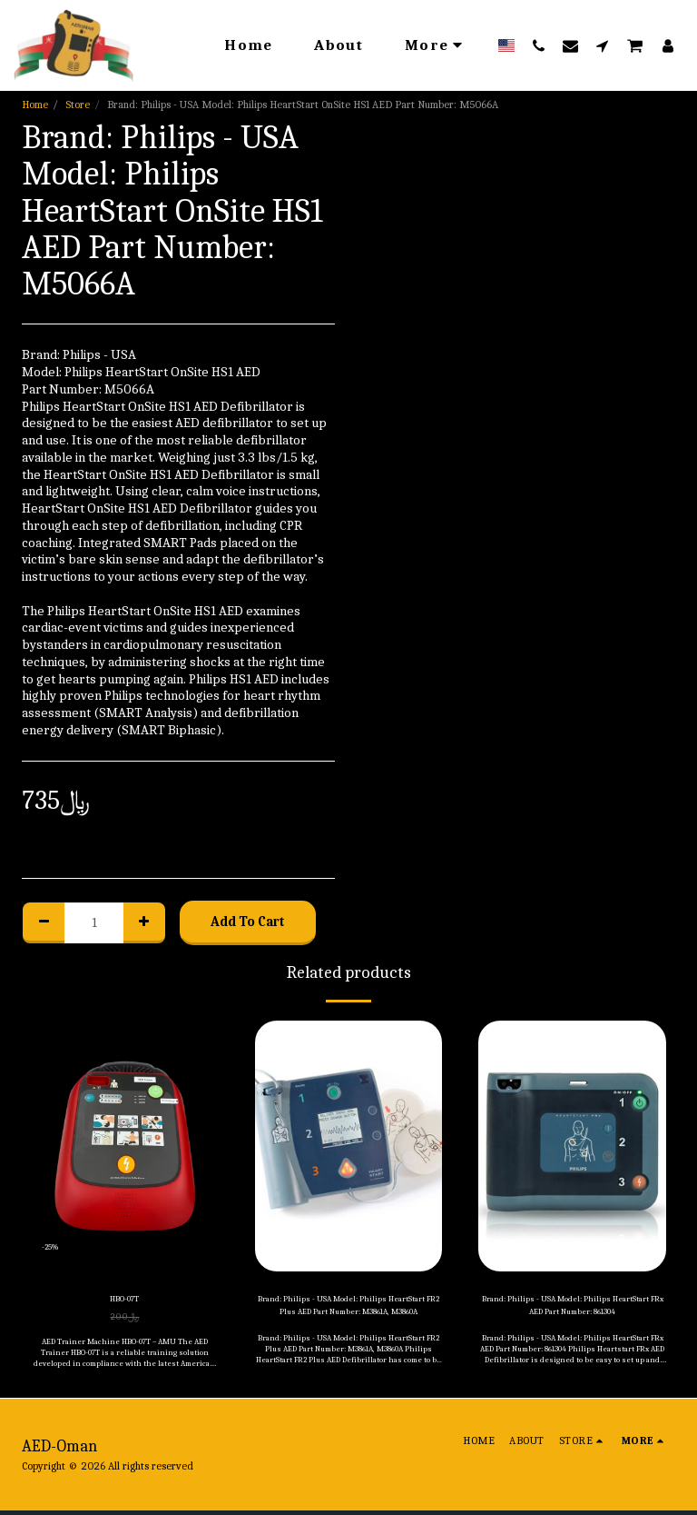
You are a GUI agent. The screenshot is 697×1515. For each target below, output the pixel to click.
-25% (54, 1243)
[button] (539, 45)
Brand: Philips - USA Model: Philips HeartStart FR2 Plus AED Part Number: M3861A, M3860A (348, 1310)
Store (77, 104)
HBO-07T (124, 1301)
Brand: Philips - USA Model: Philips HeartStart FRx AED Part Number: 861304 (573, 1310)
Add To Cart (248, 921)
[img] (125, 1146)
